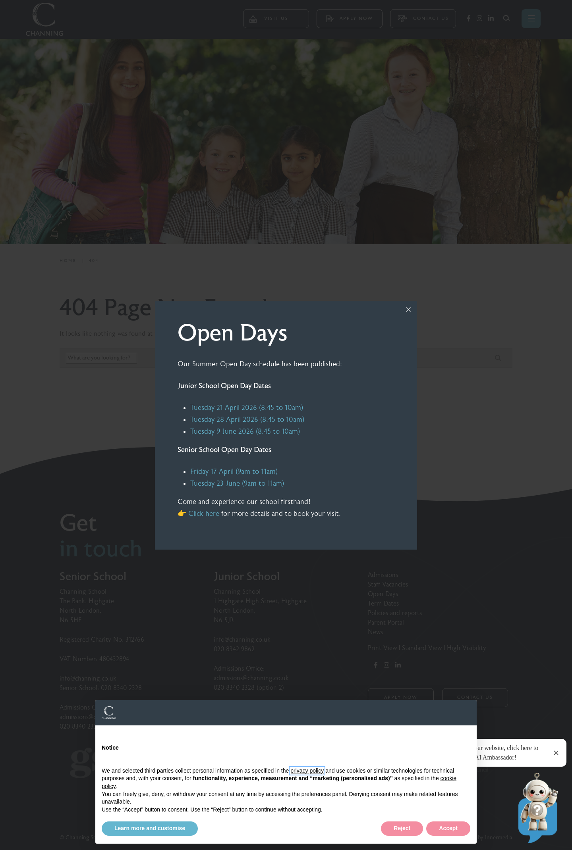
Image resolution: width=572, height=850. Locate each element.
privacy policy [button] (307, 770)
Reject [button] (402, 828)
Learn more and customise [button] (149, 828)
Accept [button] (448, 828)
